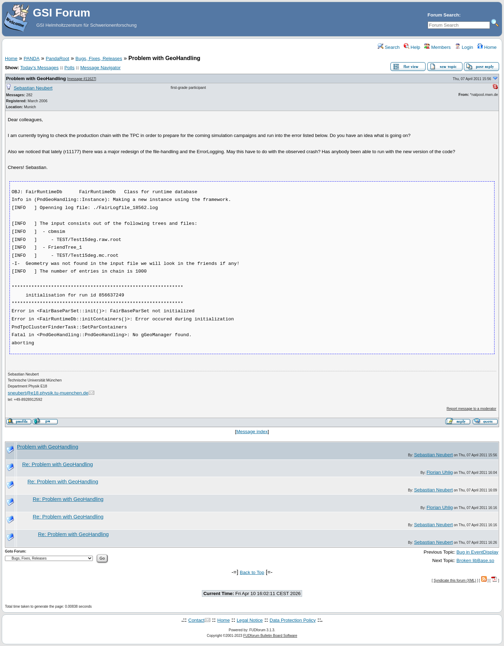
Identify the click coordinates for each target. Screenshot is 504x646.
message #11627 (81, 79)
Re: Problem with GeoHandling (57, 464)
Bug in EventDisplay (477, 552)
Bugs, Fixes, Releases (99, 58)
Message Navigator (100, 67)
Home (487, 47)
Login (464, 47)
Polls (69, 67)
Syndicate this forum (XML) (455, 580)
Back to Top (252, 572)
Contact (196, 620)
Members (437, 47)
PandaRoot (57, 58)
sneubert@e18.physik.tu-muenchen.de (48, 393)
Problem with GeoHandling (36, 78)
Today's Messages (39, 67)
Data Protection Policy (293, 620)
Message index (252, 431)
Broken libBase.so (475, 560)
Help (412, 47)
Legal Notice (250, 620)
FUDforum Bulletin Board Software (270, 636)
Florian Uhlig (440, 472)
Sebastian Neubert (33, 88)
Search (389, 47)
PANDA (31, 58)
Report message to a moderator (471, 409)
